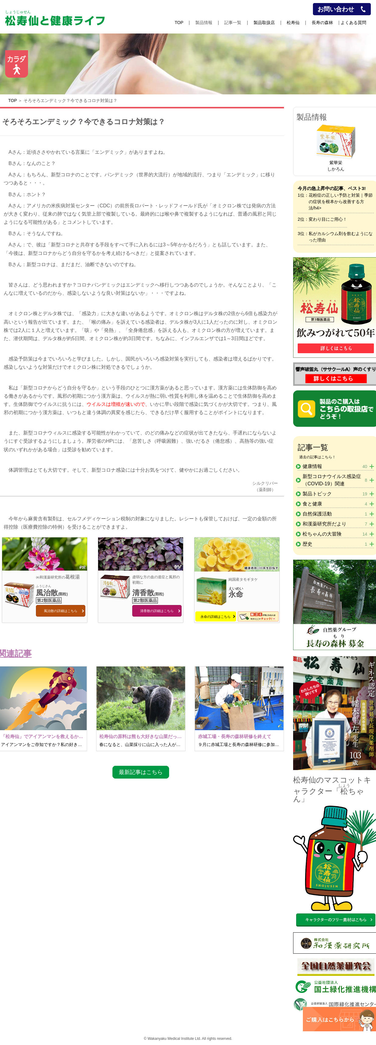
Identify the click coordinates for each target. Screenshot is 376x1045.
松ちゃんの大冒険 (335, 534)
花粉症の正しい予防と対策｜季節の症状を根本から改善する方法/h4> (341, 201)
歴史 (335, 544)
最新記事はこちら (141, 772)
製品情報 (203, 22)
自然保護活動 (335, 514)
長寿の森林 (322, 22)
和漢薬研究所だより (335, 524)
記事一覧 (232, 22)
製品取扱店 (264, 22)
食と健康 (335, 504)
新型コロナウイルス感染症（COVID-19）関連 (335, 480)
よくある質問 (353, 22)
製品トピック (335, 494)
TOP (179, 22)
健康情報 (335, 466)
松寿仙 (293, 22)
